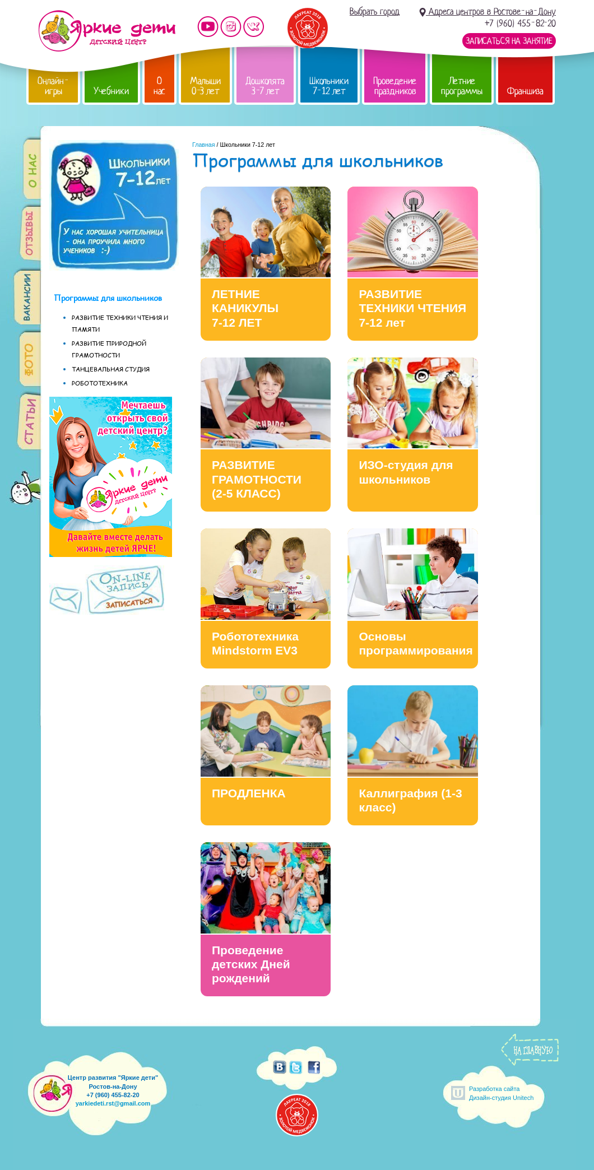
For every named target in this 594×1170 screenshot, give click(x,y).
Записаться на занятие (509, 41)
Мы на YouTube (208, 26)
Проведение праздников (394, 86)
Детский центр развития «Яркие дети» (106, 31)
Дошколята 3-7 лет (265, 86)
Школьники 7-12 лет (329, 86)
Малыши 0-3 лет (205, 86)
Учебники (111, 91)
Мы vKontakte (253, 26)
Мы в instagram (231, 26)
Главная (203, 144)
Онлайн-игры (53, 86)
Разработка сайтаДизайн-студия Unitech (501, 1093)
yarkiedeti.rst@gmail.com (113, 1103)
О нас (159, 86)
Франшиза (525, 91)
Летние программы (461, 86)
